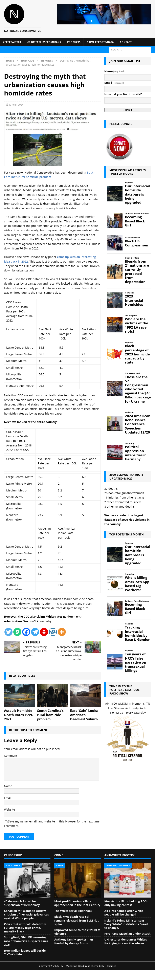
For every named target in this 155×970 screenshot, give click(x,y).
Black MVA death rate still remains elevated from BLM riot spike (76, 920)
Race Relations (141, 213)
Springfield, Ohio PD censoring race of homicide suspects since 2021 (26, 940)
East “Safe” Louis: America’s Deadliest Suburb (84, 714)
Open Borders (132, 258)
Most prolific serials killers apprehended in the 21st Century (77, 903)
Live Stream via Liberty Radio (127, 708)
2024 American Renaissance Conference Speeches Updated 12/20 (137, 424)
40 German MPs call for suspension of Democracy (22, 903)
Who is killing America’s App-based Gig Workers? (137, 584)
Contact (126, 42)
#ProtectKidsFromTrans (44, 42)
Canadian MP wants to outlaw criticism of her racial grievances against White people (26, 914)
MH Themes (109, 966)
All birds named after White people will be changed (123, 912)
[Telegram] (35, 632)
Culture (129, 213)
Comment (10, 755)
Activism (129, 412)
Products (74, 42)
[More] (62, 632)
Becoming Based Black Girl (135, 221)
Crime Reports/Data (100, 42)
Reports (129, 182)
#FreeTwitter (12, 42)
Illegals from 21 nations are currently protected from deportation (137, 271)
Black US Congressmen (136, 243)
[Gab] (17, 632)
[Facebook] (26, 632)
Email (8, 798)
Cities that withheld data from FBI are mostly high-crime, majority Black (25, 927)
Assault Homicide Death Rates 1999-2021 (18, 714)
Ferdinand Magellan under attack (127, 933)
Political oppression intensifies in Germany (136, 453)
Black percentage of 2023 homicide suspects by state (137, 354)
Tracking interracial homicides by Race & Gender (137, 633)
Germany (129, 443)
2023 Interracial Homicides (134, 300)
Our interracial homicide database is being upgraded (137, 194)
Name (8, 786)
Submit (128, 109)
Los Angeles (131, 315)
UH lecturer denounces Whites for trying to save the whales (125, 941)
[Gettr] (44, 632)
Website (9, 809)
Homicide (27, 60)
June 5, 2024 (16, 104)
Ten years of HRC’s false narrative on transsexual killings (135, 662)
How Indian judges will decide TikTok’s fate (25, 952)
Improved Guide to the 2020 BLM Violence (77, 931)
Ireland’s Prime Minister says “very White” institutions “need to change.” (126, 924)
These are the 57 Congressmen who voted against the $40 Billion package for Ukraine (138, 389)
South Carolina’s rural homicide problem (50, 714)
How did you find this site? (123, 94)
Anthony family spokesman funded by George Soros (73, 941)
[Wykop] (53, 632)
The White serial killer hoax (73, 911)
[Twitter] (8, 632)
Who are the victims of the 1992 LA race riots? (136, 325)
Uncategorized (132, 373)
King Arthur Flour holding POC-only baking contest (126, 903)
